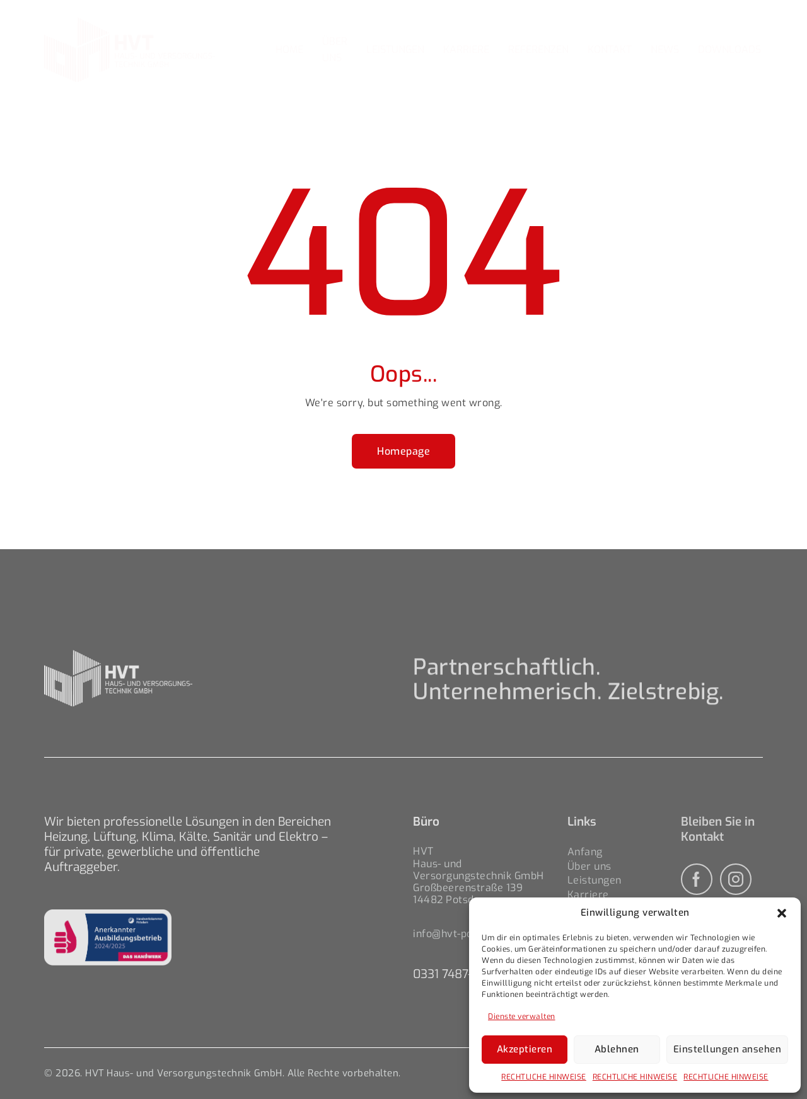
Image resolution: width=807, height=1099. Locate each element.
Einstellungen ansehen (727, 1049)
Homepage (403, 451)
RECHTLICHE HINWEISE (543, 1077)
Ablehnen (617, 1049)
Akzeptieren (525, 1049)
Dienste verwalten (521, 1016)
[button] (781, 913)
